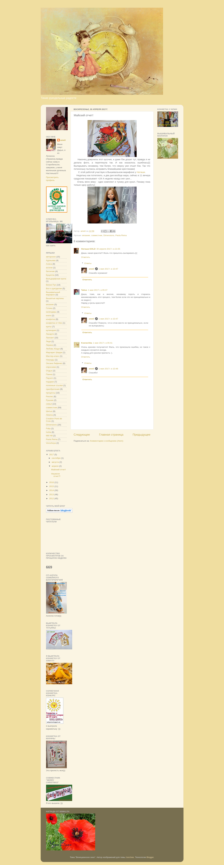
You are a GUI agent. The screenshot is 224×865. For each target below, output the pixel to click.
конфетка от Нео (54, 323)
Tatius (84, 290)
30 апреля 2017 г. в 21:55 (108, 249)
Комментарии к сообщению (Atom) (106, 441)
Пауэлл (49, 378)
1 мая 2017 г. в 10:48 (108, 369)
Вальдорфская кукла (56, 279)
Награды (50, 360)
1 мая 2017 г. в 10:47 (108, 269)
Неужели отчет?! (55, 475)
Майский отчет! (58, 469)
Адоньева (50, 260)
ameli (91, 269)
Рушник (49, 400)
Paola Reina (121, 235)
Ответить (85, 257)
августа (55, 462)
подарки (50, 382)
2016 (51, 482)
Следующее (82, 434)
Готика (49, 308)
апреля (55, 466)
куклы (49, 326)
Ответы (88, 263)
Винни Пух (51, 285)
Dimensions (108, 235)
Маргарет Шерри (54, 352)
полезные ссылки (54, 385)
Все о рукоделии (54, 288)
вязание (86, 235)
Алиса (49, 264)
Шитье (49, 411)
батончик (50, 271)
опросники (51, 367)
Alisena (49, 415)
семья (49, 404)
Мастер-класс (52, 356)
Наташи (141, 172)
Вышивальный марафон (53, 293)
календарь (51, 312)
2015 (51, 486)
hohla (48, 432)
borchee (130, 857)
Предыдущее (141, 434)
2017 (51, 454)
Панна (49, 374)
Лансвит (50, 338)
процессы (50, 393)
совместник (96, 235)
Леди (48, 341)
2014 (51, 490)
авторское (51, 257)
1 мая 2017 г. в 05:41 (103, 343)
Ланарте (50, 334)
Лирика (49, 345)
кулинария (51, 330)
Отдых (49, 371)
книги (48, 315)
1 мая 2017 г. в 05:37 (97, 290)
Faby (48, 428)
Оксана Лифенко (54, 363)
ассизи (49, 267)
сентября (56, 458)
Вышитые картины (55, 298)
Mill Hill (49, 435)
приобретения (53, 389)
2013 (51, 494)
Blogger (150, 857)
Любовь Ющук (53, 349)
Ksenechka (86, 343)
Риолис (49, 396)
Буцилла (50, 275)
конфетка (50, 319)
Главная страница (111, 434)
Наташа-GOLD (88, 249)
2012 (51, 498)
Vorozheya (51, 443)
